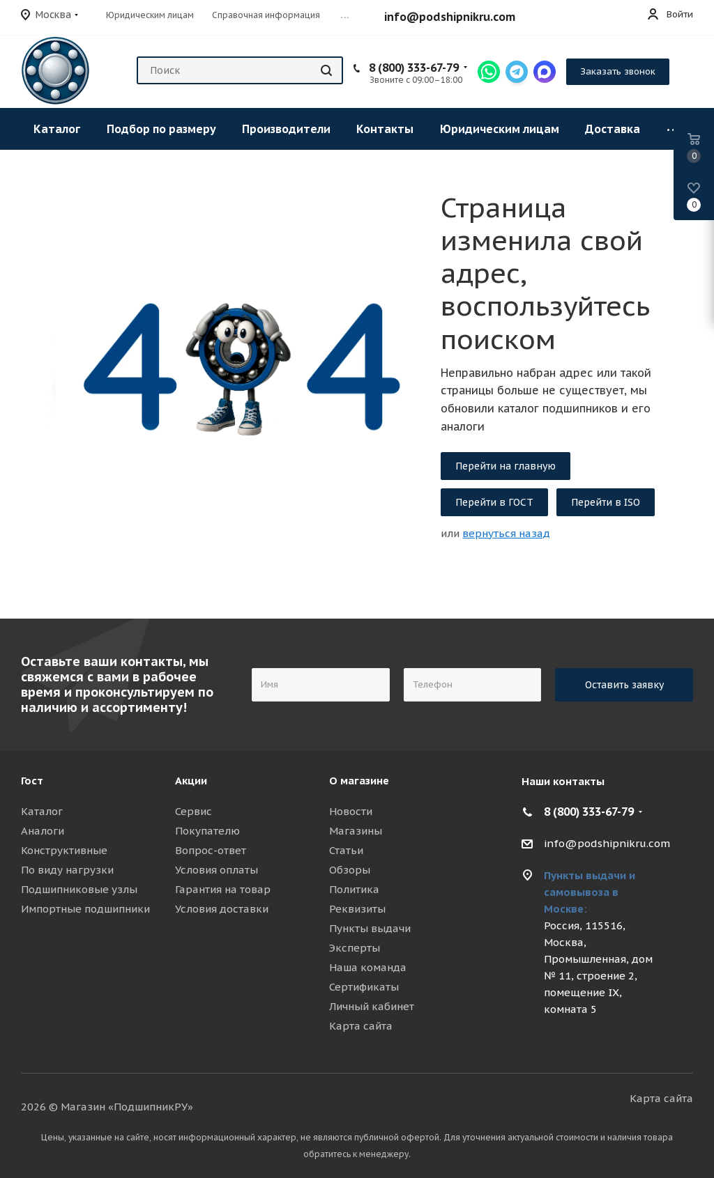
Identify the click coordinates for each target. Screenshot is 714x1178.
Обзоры (349, 869)
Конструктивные (64, 850)
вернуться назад (506, 533)
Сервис (193, 811)
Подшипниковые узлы (79, 889)
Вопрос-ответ (210, 850)
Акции (191, 780)
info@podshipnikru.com (449, 17)
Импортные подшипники (85, 908)
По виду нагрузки (67, 869)
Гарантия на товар (223, 889)
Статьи (346, 850)
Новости (350, 811)
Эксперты (354, 947)
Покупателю (207, 830)
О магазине (359, 780)
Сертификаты (364, 986)
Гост (32, 780)
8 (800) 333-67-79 (414, 68)
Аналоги (42, 830)
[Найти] (326, 70)
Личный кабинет (371, 1006)
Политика (354, 889)
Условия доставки (221, 908)
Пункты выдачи (370, 928)
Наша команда (368, 967)
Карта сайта (361, 1025)
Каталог (42, 811)
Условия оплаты (216, 869)
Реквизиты (357, 908)
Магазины (355, 830)
